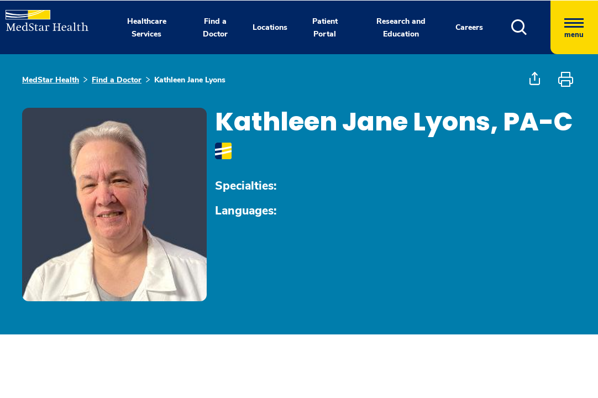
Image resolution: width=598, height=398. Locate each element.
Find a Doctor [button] (215, 27)
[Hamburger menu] (574, 27)
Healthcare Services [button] (146, 27)
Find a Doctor (116, 80)
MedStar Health (50, 80)
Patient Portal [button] (325, 27)
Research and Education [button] (401, 27)
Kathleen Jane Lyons (189, 80)
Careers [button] (469, 27)
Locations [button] (270, 27)
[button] (530, 27)
